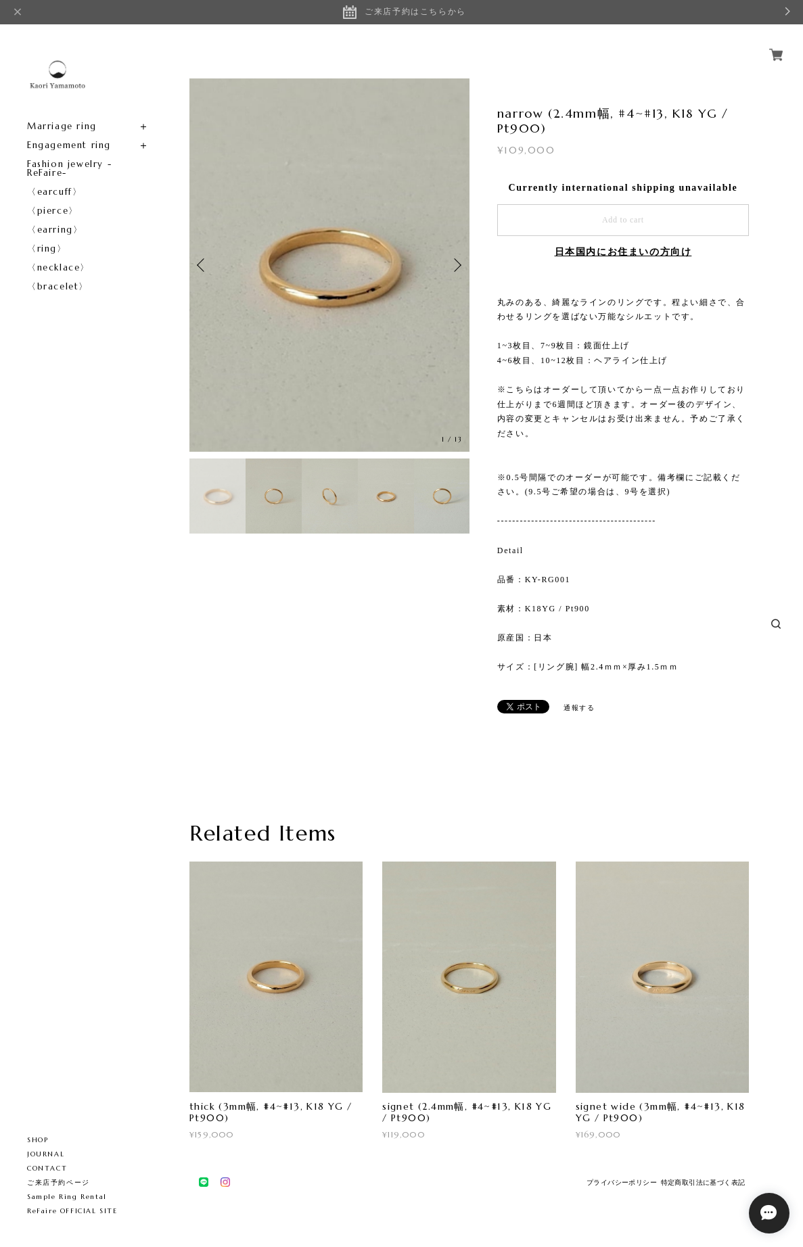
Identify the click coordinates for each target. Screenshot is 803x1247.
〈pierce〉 (52, 210)
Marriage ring (62, 126)
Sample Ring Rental (67, 1196)
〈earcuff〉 (54, 191)
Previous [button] (202, 265)
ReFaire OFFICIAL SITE (72, 1210)
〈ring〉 (47, 248)
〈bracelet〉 (58, 286)
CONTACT (47, 1168)
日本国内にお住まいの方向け (623, 252)
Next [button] (455, 265)
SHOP (37, 1139)
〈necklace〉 (58, 267)
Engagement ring (69, 145)
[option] (329, 265)
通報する (579, 707)
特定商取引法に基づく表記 (703, 1182)
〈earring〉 (55, 229)
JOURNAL (45, 1154)
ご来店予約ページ (58, 1182)
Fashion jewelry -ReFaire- (69, 168)
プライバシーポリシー (622, 1182)
